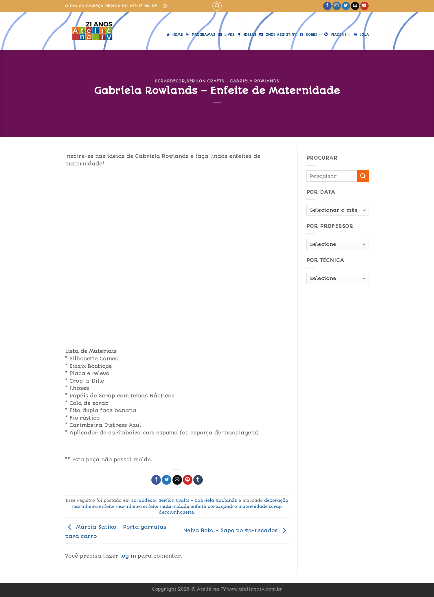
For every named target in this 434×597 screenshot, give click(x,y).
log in (128, 556)
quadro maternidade (244, 506)
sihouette (183, 512)
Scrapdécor (170, 81)
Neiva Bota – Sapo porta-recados (236, 530)
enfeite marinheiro (120, 506)
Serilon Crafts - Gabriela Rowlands (232, 81)
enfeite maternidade (166, 506)
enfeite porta (205, 506)
